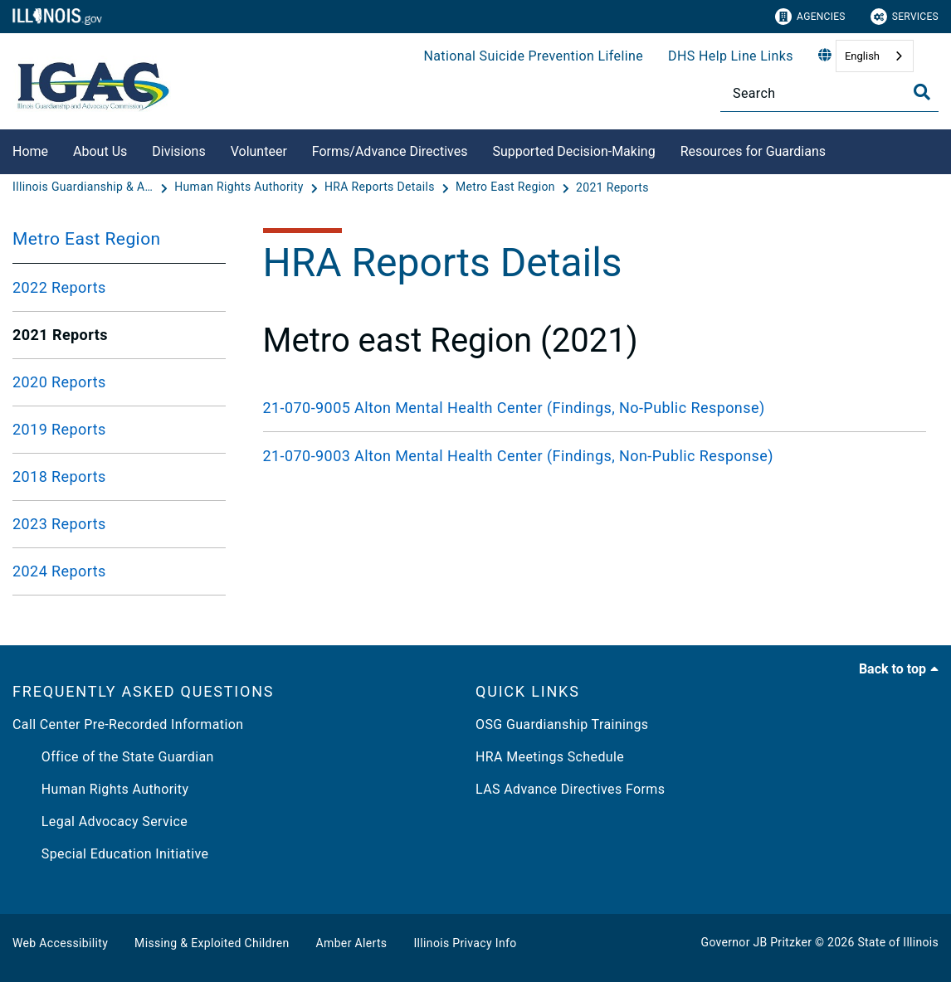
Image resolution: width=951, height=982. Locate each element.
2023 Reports (59, 523)
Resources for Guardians (753, 151)
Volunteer (259, 151)
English (862, 56)
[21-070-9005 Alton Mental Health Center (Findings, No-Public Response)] (595, 407)
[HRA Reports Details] (381, 187)
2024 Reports (59, 571)
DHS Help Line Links (730, 56)
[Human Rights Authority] (240, 187)
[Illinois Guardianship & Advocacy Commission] (84, 187)
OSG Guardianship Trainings (562, 724)
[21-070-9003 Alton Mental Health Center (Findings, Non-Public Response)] (595, 456)
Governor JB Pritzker (756, 942)
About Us (100, 151)
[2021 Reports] (612, 187)
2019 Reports (59, 429)
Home (30, 151)
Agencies (810, 16)
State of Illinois (898, 942)
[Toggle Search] (922, 92)
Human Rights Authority (100, 789)
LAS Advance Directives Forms (570, 789)
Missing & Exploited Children (211, 943)
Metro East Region (86, 239)
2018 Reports (59, 476)
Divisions (178, 151)
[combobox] (875, 56)
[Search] (829, 93)
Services (905, 16)
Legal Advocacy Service (100, 821)
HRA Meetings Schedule (550, 757)
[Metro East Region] (507, 187)
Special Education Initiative (110, 854)
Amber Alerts (352, 943)
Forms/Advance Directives (390, 151)
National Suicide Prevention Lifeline (533, 56)
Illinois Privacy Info (464, 943)
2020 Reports (59, 382)
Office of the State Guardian (113, 757)
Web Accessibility (60, 943)
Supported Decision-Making (573, 151)
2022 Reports (59, 287)
